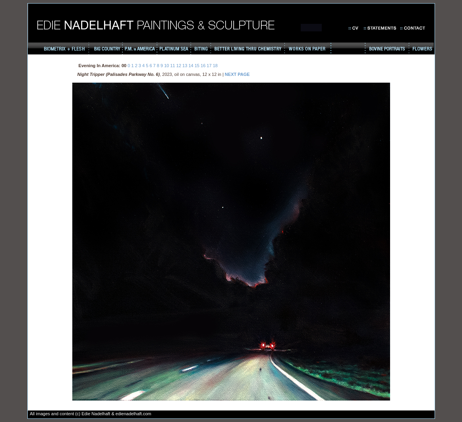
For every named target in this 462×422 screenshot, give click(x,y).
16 (203, 65)
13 (184, 65)
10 (166, 65)
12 (178, 65)
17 (209, 65)
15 (197, 65)
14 (190, 65)
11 (172, 65)
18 (215, 65)
